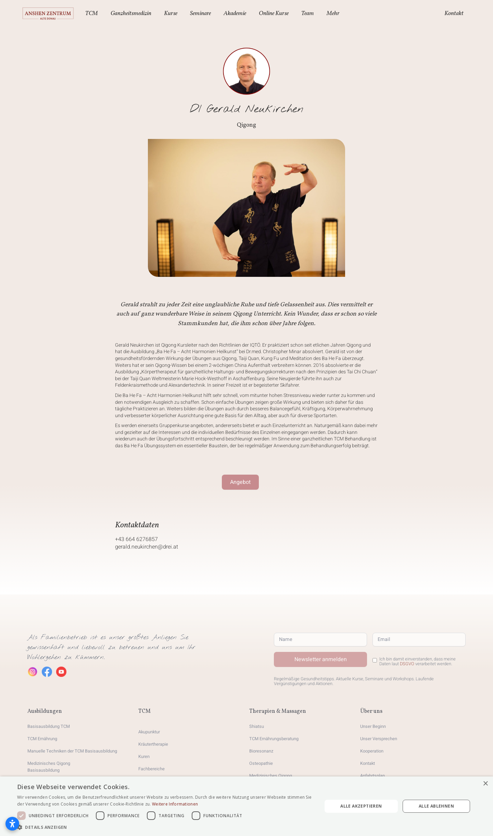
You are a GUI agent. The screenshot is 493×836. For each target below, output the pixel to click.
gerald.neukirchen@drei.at (146, 547)
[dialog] (246, 806)
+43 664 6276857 (136, 539)
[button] (92, 14)
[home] (48, 14)
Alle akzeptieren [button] (361, 806)
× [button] (485, 783)
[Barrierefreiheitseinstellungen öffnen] (12, 824)
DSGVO (407, 664)
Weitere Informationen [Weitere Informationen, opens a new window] (175, 804)
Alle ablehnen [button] (436, 806)
